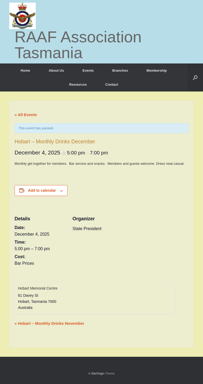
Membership (157, 70)
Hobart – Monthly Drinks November (49, 323)
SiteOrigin (98, 373)
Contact (111, 84)
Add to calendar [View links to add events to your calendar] (42, 190)
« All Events (26, 114)
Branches (120, 70)
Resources (78, 84)
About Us (56, 70)
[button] (195, 77)
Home (25, 70)
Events (88, 70)
